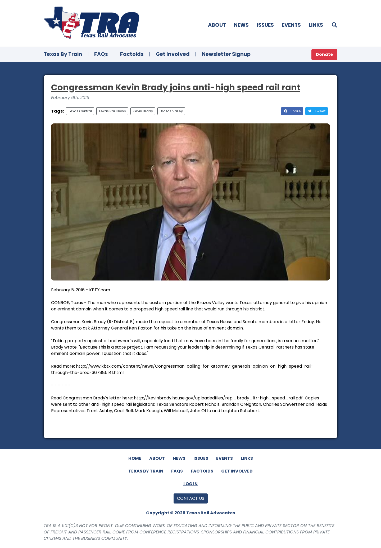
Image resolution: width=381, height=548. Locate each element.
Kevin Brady (143, 111)
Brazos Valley (171, 111)
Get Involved (173, 54)
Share (292, 111)
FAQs (101, 54)
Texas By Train (63, 54)
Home (134, 458)
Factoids (132, 54)
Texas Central (80, 111)
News (241, 25)
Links (316, 25)
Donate (324, 54)
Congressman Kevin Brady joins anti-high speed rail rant (175, 87)
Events (291, 25)
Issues (265, 25)
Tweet (316, 111)
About (217, 25)
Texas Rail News (112, 111)
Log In (190, 484)
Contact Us (190, 498)
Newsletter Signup (226, 54)
